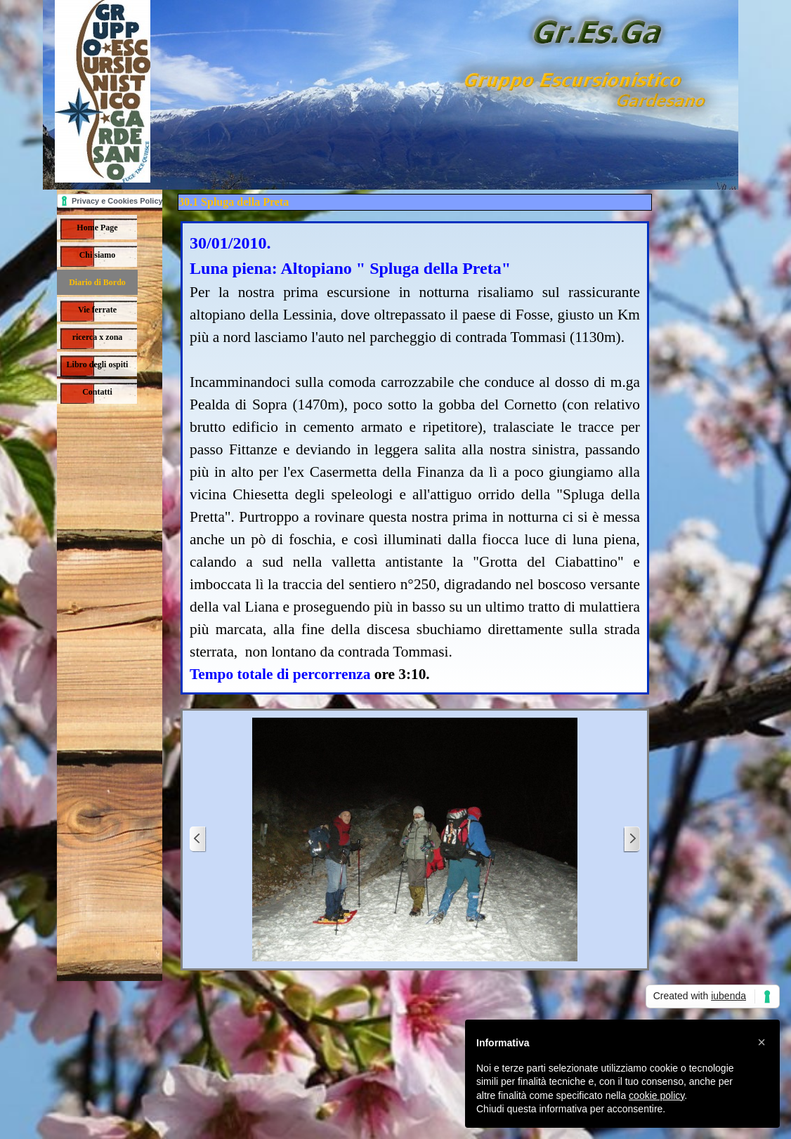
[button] (761, 1042)
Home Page (97, 227)
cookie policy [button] (656, 1095)
